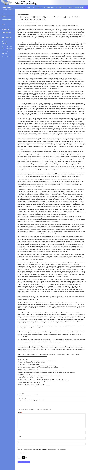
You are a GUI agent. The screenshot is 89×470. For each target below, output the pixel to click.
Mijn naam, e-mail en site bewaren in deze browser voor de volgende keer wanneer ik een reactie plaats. (42, 449)
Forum (52, 7)
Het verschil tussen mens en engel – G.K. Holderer (52, 394)
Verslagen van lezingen (23, 14)
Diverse (3, 45)
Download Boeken (60, 7)
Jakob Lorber (4, 51)
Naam (19, 430)
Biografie (3, 40)
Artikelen (29, 7)
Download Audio (69, 7)
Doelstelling (47, 7)
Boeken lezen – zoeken (37, 7)
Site (18, 442)
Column (3, 41)
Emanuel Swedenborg (6, 46)
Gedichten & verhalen (6, 48)
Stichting (3, 55)
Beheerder (30, 22)
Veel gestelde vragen (79, 7)
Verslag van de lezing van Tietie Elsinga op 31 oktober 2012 (52, 399)
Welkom (23, 7)
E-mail (19, 436)
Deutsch (3, 43)
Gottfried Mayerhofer (6, 50)
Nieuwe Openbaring (7, 7)
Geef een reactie (38, 22)
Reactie (20, 412)
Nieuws (3, 53)
